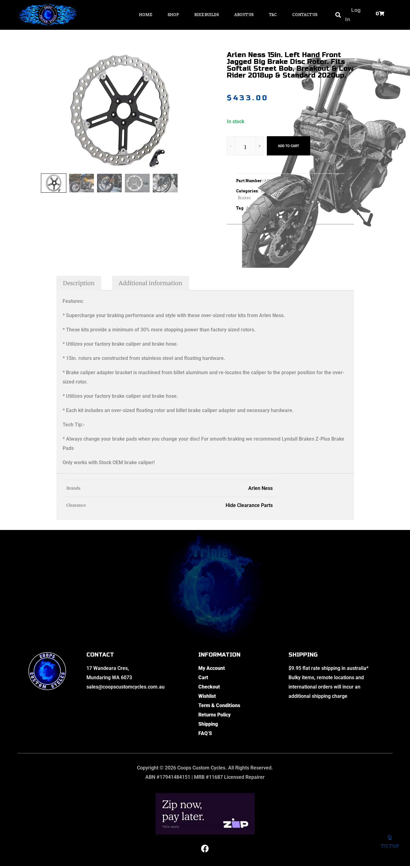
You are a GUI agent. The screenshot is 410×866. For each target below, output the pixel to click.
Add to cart (288, 145)
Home (145, 14)
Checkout (209, 687)
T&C (273, 14)
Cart (203, 677)
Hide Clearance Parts (249, 505)
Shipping (208, 724)
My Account (211, 668)
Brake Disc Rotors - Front (320, 191)
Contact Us (304, 14)
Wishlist (207, 696)
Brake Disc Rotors (277, 191)
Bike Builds (206, 14)
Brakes (244, 197)
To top (390, 844)
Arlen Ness (260, 488)
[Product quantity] (245, 147)
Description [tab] (79, 283)
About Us (243, 14)
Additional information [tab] (150, 283)
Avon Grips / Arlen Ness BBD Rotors (279, 208)
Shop (173, 14)
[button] (338, 15)
